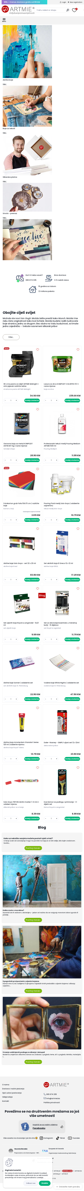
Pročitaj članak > (33, 856)
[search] (67, 11)
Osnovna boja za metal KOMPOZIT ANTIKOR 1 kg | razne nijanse (18, 446)
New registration (76, 2)
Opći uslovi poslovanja (12, 1101)
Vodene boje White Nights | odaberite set (62, 688)
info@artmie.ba (53, 1106)
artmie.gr (56, 1182)
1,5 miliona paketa (46, 291)
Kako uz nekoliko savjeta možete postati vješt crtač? (28, 846)
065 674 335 (31, 280)
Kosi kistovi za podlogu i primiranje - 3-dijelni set (61, 810)
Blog (42, 595)
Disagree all (30, 1183)
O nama (5, 1092)
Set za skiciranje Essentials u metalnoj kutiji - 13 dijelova (60, 628)
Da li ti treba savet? (34, 275)
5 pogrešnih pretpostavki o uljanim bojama (21, 989)
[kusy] (11, 400)
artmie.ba (78, 1179)
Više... (5, 84)
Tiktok (60, 1146)
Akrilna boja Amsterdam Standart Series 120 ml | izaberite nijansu (21, 750)
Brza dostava (60, 275)
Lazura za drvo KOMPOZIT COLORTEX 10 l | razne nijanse (61, 385)
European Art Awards (56, 1156)
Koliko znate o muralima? (13, 918)
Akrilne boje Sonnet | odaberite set (18, 688)
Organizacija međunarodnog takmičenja (62, 1161)
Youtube (74, 1146)
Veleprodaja (7, 1105)
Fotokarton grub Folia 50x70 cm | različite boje (22, 507)
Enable (45, 1183)
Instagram (46, 1146)
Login (64, 2)
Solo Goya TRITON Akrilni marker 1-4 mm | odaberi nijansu (21, 810)
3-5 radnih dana (61, 280)
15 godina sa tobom (47, 286)
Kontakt (5, 1109)
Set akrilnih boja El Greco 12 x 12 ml (59, 567)
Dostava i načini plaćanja (13, 1097)
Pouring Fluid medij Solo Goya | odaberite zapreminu (62, 507)
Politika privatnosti (52, 1110)
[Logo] (18, 9)
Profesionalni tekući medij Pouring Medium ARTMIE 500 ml (58, 446)
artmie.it (65, 1182)
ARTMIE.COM (67, 1179)
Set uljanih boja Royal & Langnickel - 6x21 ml (21, 628)
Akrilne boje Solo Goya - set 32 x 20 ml (20, 567)
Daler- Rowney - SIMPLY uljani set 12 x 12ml (62, 749)
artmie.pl (57, 1179)
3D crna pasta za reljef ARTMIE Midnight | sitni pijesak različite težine (21, 385)
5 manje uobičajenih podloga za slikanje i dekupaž (24, 1060)
